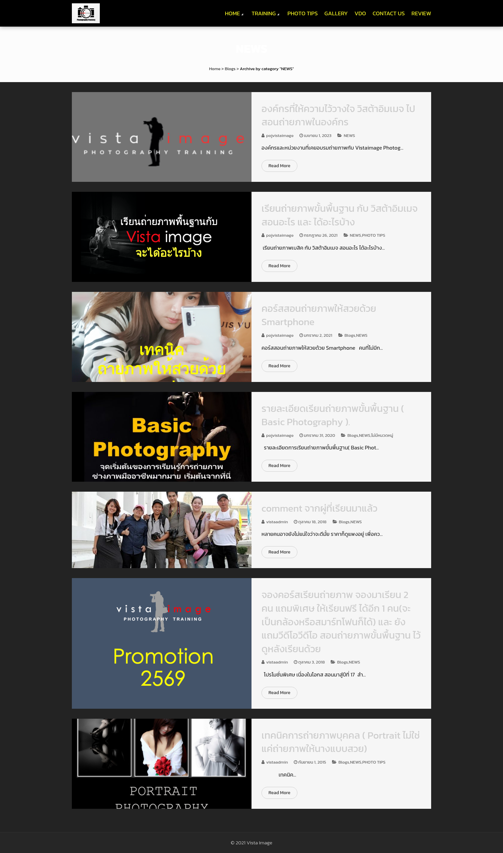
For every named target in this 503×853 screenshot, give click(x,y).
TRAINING (264, 13)
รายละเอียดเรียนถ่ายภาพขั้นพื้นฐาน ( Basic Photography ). (332, 415)
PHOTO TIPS (302, 13)
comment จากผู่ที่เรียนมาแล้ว (319, 508)
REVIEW (421, 13)
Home (215, 68)
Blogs (230, 68)
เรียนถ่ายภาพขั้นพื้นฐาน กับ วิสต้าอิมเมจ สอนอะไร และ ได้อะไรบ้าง (339, 215)
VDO (360, 13)
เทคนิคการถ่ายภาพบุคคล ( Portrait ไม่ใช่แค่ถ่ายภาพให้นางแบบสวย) (340, 742)
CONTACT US (389, 13)
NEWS (349, 135)
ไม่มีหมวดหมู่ (382, 435)
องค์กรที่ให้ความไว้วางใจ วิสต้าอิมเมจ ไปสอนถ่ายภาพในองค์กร (338, 115)
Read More (279, 165)
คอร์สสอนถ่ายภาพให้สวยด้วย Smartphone (318, 315)
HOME (232, 13)
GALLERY (336, 13)
